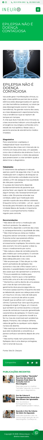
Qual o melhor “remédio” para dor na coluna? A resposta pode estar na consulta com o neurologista (27, 380)
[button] (28, 363)
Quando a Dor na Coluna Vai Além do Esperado (26, 412)
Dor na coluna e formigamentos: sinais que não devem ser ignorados (27, 397)
